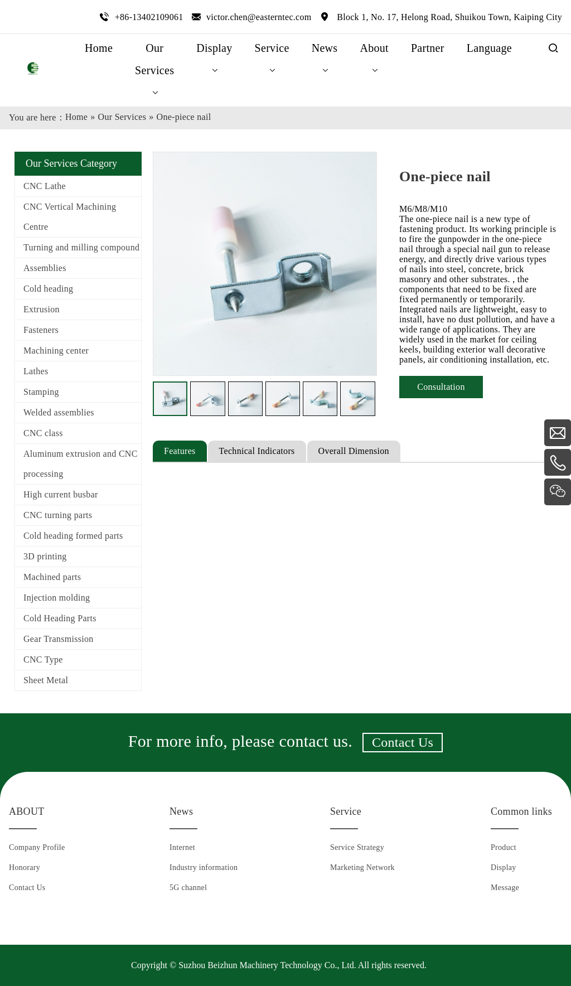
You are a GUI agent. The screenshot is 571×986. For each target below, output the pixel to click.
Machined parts (52, 577)
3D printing (45, 556)
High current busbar (60, 494)
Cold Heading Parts (59, 618)
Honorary (24, 867)
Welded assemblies (58, 412)
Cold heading (48, 288)
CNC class (43, 433)
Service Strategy (357, 847)
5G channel (188, 887)
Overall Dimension (353, 451)
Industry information (204, 867)
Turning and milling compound (81, 247)
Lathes (35, 371)
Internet (182, 847)
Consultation (440, 387)
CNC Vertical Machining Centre (69, 216)
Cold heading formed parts (73, 535)
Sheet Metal (45, 680)
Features (180, 451)
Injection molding (56, 597)
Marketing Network (362, 867)
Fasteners (41, 330)
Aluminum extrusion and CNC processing (80, 463)
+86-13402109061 (149, 17)
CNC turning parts (57, 515)
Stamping (41, 392)
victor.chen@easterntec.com (259, 17)
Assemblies (44, 268)
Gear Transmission (58, 639)
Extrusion (41, 309)
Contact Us (402, 742)
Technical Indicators (257, 451)
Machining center (56, 350)
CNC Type (43, 659)
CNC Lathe (44, 186)
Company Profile (37, 847)
